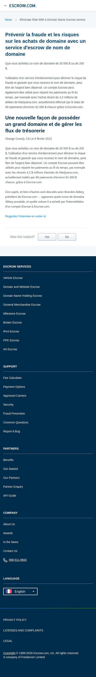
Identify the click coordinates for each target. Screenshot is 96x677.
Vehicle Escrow (13, 278)
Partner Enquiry (13, 486)
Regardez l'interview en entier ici (25, 216)
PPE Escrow (11, 340)
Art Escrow (10, 349)
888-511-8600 (15, 560)
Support (10, 366)
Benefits (8, 460)
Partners (11, 448)
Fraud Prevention (14, 413)
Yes (47, 237)
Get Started (10, 468)
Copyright (9, 653)
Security (8, 404)
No (67, 237)
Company (10, 512)
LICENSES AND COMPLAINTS (23, 630)
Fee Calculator (12, 377)
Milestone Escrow (14, 313)
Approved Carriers (14, 395)
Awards (8, 533)
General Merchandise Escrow (22, 304)
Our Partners (11, 477)
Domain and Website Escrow (21, 286)
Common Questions (15, 422)
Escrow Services (17, 266)
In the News (10, 542)
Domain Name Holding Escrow (22, 295)
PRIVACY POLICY (15, 619)
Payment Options (14, 386)
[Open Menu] (5, 6)
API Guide (9, 495)
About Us (9, 524)
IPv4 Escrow (11, 331)
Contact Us (10, 551)
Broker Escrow (12, 322)
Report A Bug (11, 431)
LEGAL (7, 641)
